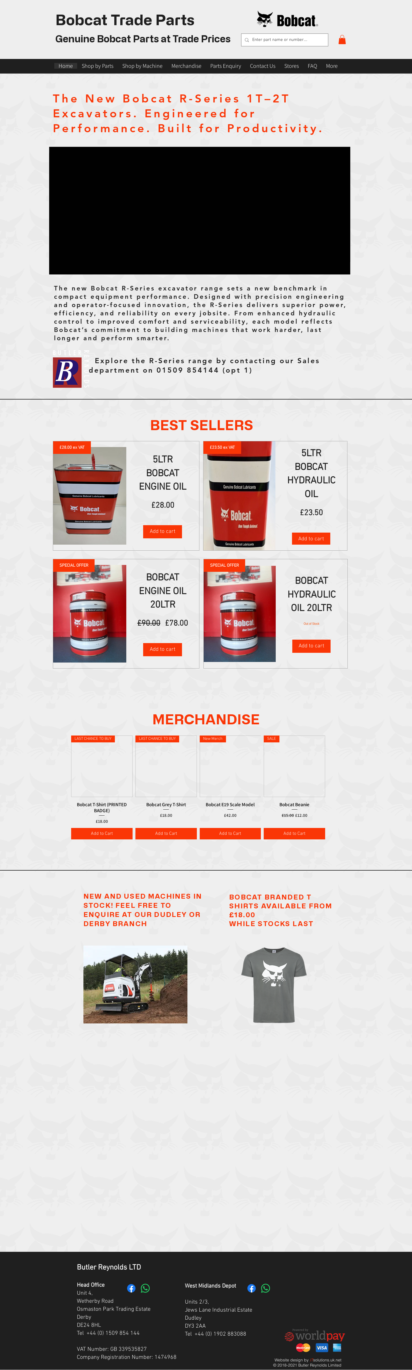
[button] (342, 39)
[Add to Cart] (102, 833)
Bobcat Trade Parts (125, 19)
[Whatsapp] (145, 1288)
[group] (198, 787)
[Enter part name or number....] (284, 40)
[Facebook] (131, 1288)
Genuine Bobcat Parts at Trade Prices (143, 38)
